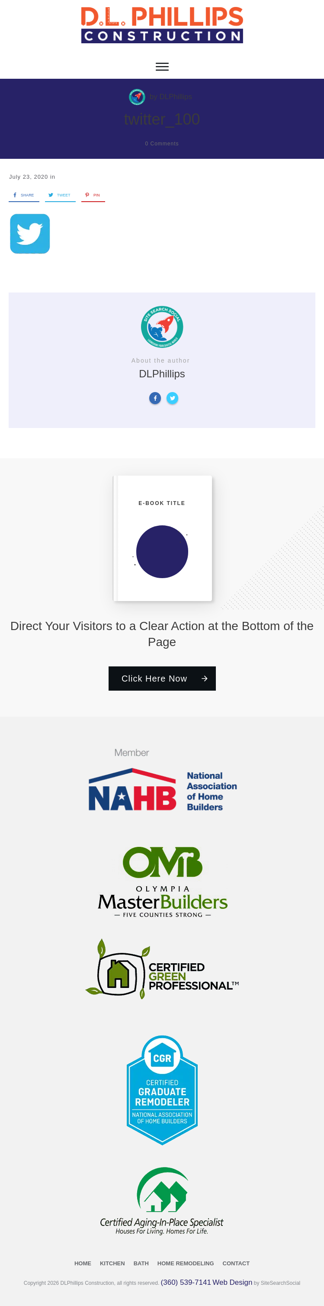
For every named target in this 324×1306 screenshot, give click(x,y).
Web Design (232, 1282)
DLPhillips (175, 97)
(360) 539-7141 (186, 1282)
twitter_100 (162, 119)
